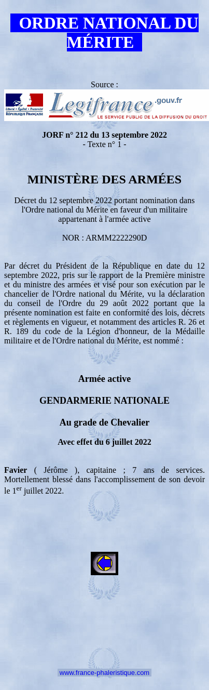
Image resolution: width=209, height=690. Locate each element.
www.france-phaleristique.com (104, 672)
